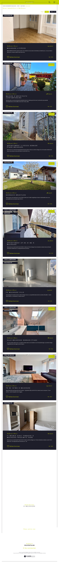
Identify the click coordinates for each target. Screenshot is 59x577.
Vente (18, 6)
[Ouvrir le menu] (54, 2)
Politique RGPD (39, 554)
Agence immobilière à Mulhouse (9, 6)
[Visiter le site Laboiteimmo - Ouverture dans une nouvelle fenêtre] (29, 559)
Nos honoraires (21, 554)
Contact (57, 164)
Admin (32, 554)
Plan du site (15, 554)
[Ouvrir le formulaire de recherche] (49, 2)
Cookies (44, 554)
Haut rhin (23, 6)
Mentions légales (27, 554)
